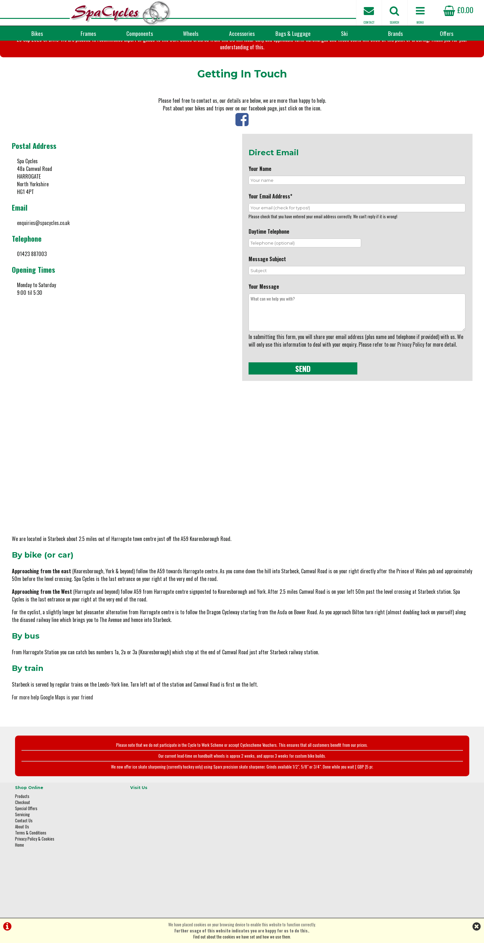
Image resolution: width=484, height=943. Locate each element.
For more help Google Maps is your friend (52, 722)
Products (22, 817)
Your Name (260, 200)
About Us (22, 848)
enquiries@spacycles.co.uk (43, 254)
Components (139, 33)
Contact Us (24, 842)
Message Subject (267, 290)
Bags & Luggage (293, 33)
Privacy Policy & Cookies (34, 860)
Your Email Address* (270, 228)
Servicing (22, 836)
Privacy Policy (410, 376)
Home (19, 866)
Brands (395, 33)
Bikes (37, 33)
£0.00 (458, 9)
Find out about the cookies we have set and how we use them (241, 937)
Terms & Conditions (30, 854)
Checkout (22, 823)
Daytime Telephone (269, 263)
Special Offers (26, 829)
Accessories (242, 33)
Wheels (190, 33)
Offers (446, 33)
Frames (88, 33)
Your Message (264, 318)
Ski (344, 33)
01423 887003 (377, 856)
